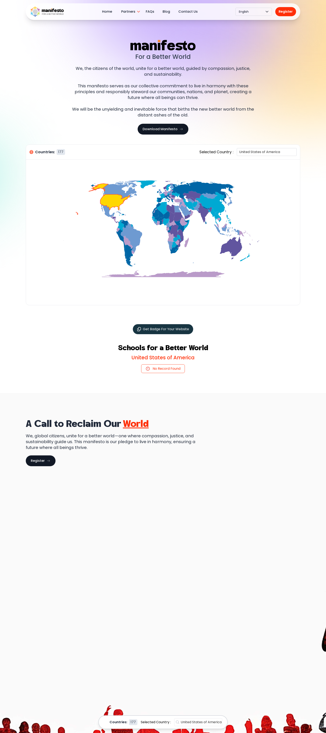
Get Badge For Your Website (163, 329)
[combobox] (239, 152)
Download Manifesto (163, 129)
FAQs (150, 11)
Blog (166, 11)
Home (107, 11)
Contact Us (188, 11)
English (253, 12)
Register (286, 11)
